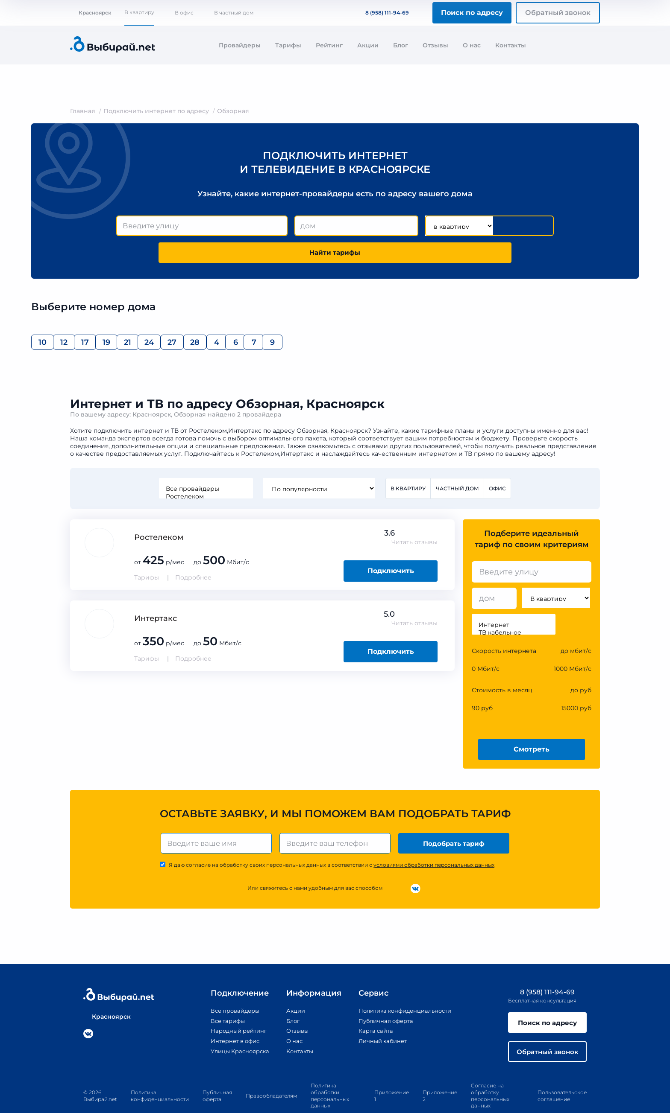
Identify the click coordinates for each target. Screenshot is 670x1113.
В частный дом (233, 12)
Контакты (510, 45)
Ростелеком (205, 473)
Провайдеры (240, 45)
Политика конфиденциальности (405, 989)
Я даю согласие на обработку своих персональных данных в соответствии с (331, 843)
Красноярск (90, 12)
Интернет (514, 602)
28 (347, 317)
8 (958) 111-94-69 (382, 12)
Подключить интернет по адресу (156, 111)
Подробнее (193, 555)
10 (48, 317)
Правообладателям (271, 1076)
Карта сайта (373, 1009)
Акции (368, 45)
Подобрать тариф (455, 821)
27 (305, 317)
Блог (400, 45)
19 (176, 317)
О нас (472, 45)
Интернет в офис (228, 1019)
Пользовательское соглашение (562, 1076)
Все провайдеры (205, 465)
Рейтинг (329, 45)
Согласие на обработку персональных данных (490, 1076)
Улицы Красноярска (233, 1029)
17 (133, 317)
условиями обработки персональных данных (433, 843)
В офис (184, 12)
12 (91, 317)
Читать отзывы (414, 519)
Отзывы (435, 45)
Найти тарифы (505, 226)
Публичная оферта (384, 999)
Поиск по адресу (472, 13)
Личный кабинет (380, 1019)
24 (261, 317)
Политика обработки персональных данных (330, 1076)
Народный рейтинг (231, 1009)
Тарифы (288, 45)
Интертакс (155, 595)
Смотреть (532, 726)
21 (219, 317)
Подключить (390, 548)
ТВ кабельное (514, 610)
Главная (82, 111)
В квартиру (139, 12)
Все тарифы (219, 999)
